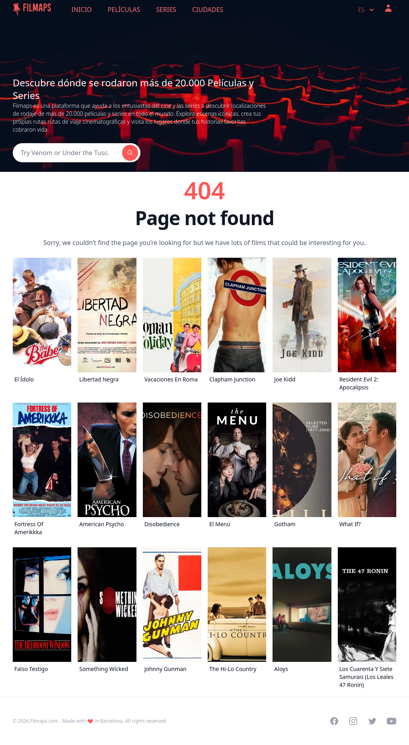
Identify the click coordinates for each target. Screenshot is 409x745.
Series (166, 9)
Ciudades (207, 9)
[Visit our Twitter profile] (372, 721)
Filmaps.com (44, 721)
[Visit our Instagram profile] (353, 721)
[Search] (67, 152)
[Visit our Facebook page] (334, 721)
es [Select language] (367, 10)
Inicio (82, 9)
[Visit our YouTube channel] (391, 721)
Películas (124, 9)
